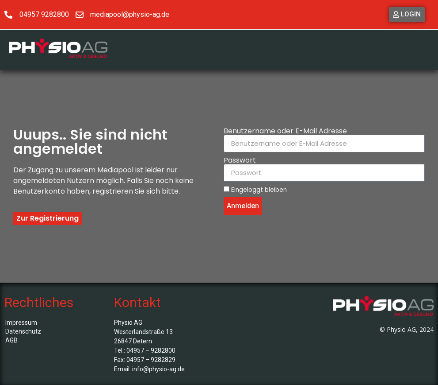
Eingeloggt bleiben (255, 189)
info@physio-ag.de (158, 369)
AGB (11, 340)
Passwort (240, 160)
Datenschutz (23, 331)
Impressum (21, 322)
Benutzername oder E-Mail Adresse (285, 131)
